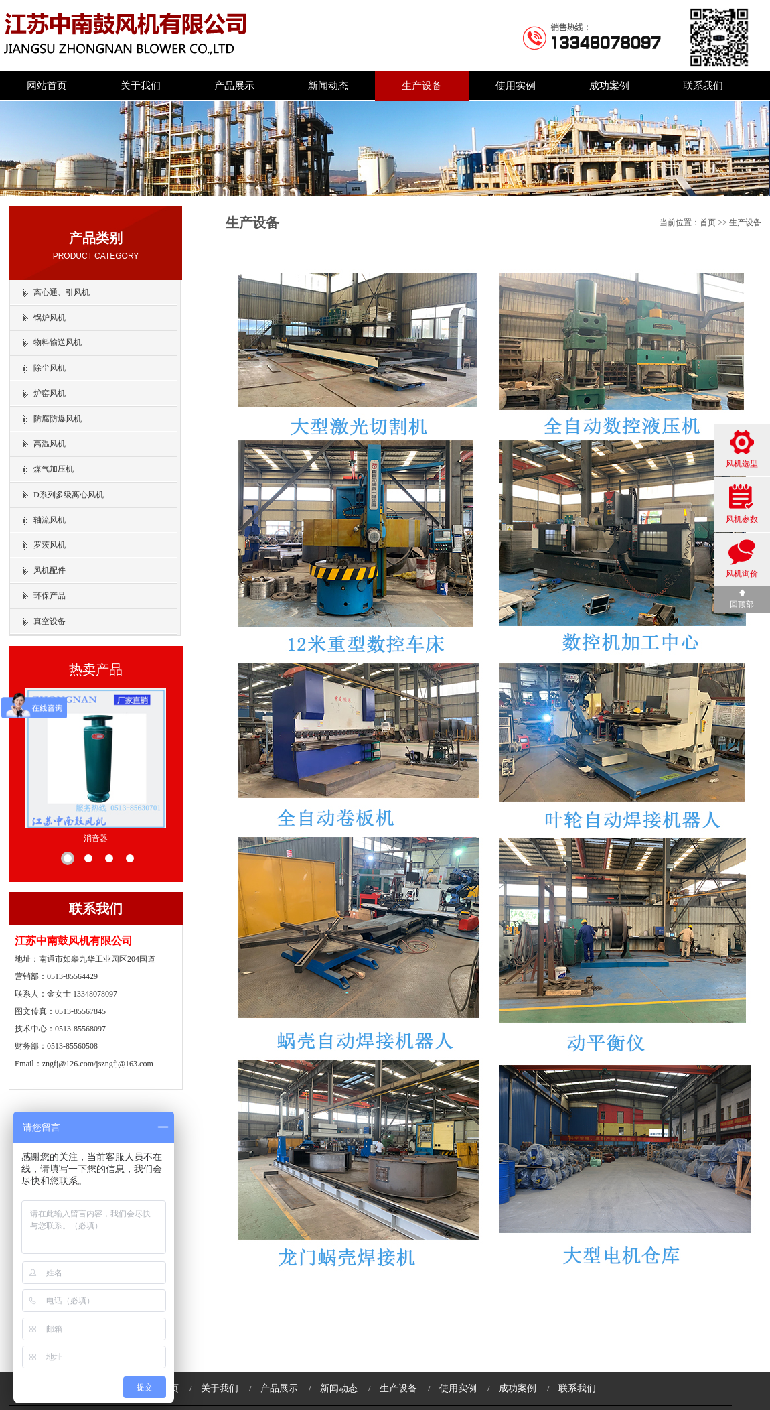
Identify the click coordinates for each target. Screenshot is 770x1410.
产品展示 (234, 85)
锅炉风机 (49, 317)
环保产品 (49, 595)
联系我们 (703, 85)
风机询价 (742, 558)
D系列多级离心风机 (68, 494)
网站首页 (47, 85)
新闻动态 (328, 85)
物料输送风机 (57, 342)
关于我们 (141, 85)
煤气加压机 (53, 469)
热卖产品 (96, 669)
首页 (708, 222)
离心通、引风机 (61, 292)
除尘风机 (49, 368)
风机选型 (742, 449)
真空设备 (49, 621)
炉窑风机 (49, 393)
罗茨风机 (49, 545)
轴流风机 (49, 520)
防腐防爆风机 (57, 419)
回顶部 (742, 599)
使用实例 (515, 85)
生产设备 (422, 85)
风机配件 (49, 570)
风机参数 (742, 504)
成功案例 (609, 85)
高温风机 (49, 443)
